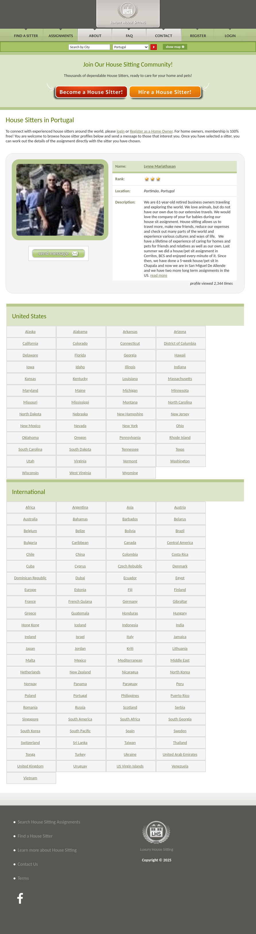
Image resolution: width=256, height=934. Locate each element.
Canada (130, 542)
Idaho (80, 367)
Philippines (130, 695)
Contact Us (28, 864)
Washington (180, 461)
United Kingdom (30, 766)
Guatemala (80, 613)
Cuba (30, 566)
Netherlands (30, 672)
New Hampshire (130, 414)
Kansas (30, 378)
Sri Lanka (80, 742)
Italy (130, 636)
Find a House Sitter (35, 836)
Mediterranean (130, 660)
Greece (30, 613)
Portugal (80, 695)
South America (80, 719)
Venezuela (180, 766)
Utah (30, 461)
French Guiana (80, 601)
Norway (30, 683)
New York (130, 425)
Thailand (180, 742)
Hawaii (180, 355)
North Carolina (180, 402)
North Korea (180, 672)
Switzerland (30, 742)
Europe (30, 589)
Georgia (130, 355)
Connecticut (130, 343)
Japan (30, 648)
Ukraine (130, 754)
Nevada (80, 425)
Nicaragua (130, 672)
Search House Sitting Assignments (49, 822)
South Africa (130, 719)
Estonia (80, 589)
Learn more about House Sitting (47, 850)
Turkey (80, 754)
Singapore (30, 719)
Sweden (179, 730)
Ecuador (130, 577)
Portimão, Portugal (159, 191)
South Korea (30, 730)
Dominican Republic (30, 577)
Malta (30, 660)
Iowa (30, 367)
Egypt (180, 577)
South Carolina (30, 449)
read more (158, 275)
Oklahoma (30, 437)
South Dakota (80, 449)
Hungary (180, 613)
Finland (180, 589)
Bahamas (80, 519)
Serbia (180, 707)
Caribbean (80, 542)
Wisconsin (30, 472)
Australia (30, 519)
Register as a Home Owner (151, 131)
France (30, 601)
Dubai (80, 577)
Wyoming (130, 472)
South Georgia (179, 719)
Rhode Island (179, 437)
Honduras (130, 613)
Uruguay (80, 766)
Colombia (130, 554)
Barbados (130, 519)
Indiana (180, 367)
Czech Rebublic (130, 566)
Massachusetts (180, 378)
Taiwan (130, 742)
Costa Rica (180, 554)
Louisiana (130, 378)
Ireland (30, 636)
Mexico (80, 660)
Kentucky (80, 378)
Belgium (30, 530)
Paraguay (130, 683)
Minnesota (180, 390)
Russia (80, 707)
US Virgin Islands (130, 766)
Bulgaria (30, 542)
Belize (80, 530)
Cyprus (80, 566)
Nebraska (80, 414)
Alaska (30, 331)
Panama (80, 683)
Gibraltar (180, 601)
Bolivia (130, 530)
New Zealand (80, 672)
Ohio (180, 425)
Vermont (130, 461)
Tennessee (130, 449)
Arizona (180, 331)
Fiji (130, 589)
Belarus (180, 519)
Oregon (80, 437)
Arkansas (130, 331)
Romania (30, 707)
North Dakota (30, 414)
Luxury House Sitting (156, 849)
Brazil (179, 530)
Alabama (80, 331)
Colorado (80, 343)
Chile (30, 554)
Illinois (130, 367)
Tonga (30, 754)
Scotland (130, 707)
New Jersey (180, 414)
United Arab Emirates (180, 754)
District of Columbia (180, 343)
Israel (80, 636)
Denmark (180, 566)
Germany (130, 601)
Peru (180, 683)
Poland (30, 695)
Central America (180, 542)
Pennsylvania (130, 437)
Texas (180, 449)
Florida (80, 355)
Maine (80, 390)
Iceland (80, 625)
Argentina (80, 507)
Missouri (30, 402)
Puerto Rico (180, 695)
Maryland (30, 390)
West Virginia (80, 472)
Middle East (180, 660)
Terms (23, 878)
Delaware (30, 355)
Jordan (80, 648)
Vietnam (30, 778)
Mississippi (80, 402)
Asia (130, 507)
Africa (30, 507)
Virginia (80, 461)
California (30, 343)
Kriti (130, 648)
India (180, 625)
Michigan (130, 390)
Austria (180, 507)
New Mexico (30, 425)
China (80, 554)
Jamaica (179, 636)
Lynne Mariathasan (160, 166)
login (121, 131)
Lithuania (180, 648)
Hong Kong (30, 625)
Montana (130, 402)
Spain (130, 730)
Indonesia (130, 625)
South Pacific (80, 730)
